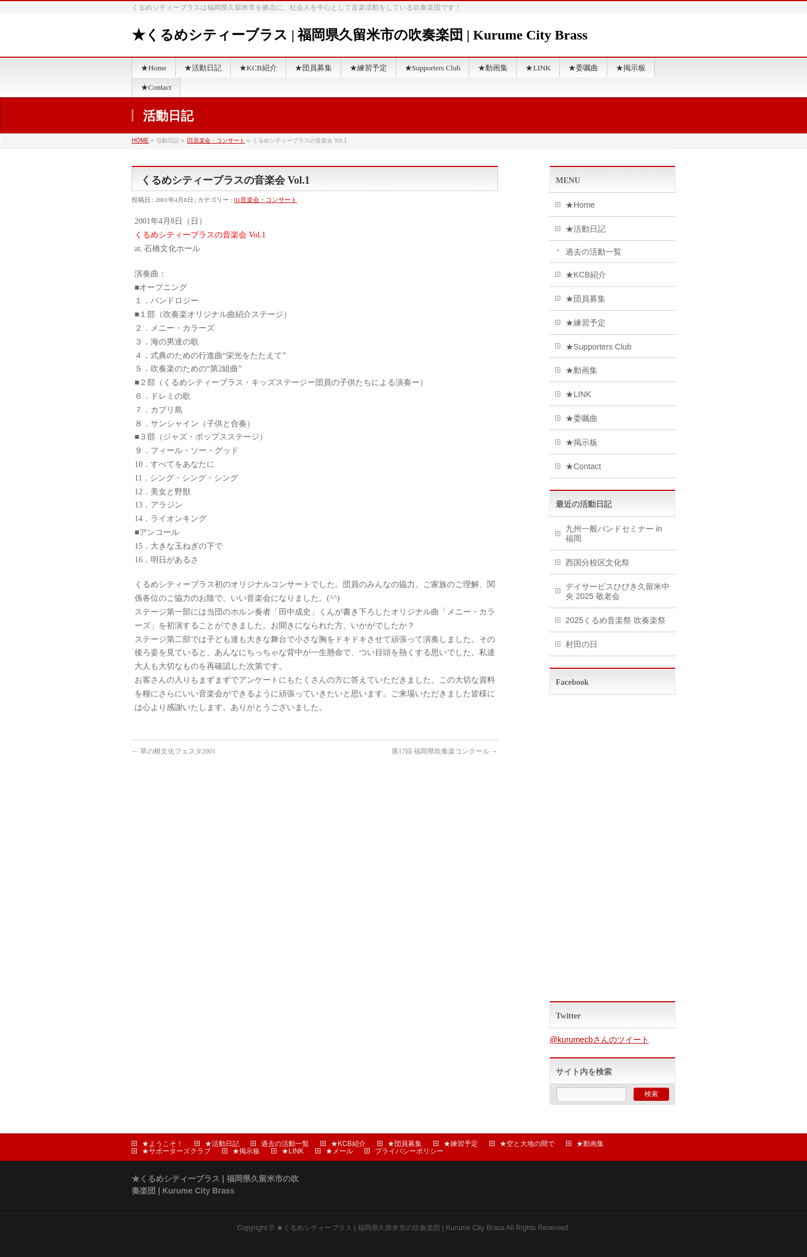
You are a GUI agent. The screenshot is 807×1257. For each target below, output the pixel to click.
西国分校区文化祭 (597, 562)
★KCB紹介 (585, 274)
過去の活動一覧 (593, 251)
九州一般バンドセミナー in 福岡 (613, 533)
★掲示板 (581, 442)
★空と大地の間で (527, 1144)
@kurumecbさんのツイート (599, 1039)
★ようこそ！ (162, 1144)
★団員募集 (585, 298)
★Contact (583, 466)
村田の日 (581, 644)
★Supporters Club (598, 346)
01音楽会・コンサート (216, 140)
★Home (580, 204)
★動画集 (581, 370)
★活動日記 (585, 228)
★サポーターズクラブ (176, 1151)
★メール (339, 1151)
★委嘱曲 (581, 418)
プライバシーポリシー (409, 1151)
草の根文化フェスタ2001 (174, 751)
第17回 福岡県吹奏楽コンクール (444, 751)
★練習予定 (585, 322)
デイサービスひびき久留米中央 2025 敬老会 (617, 591)
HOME (140, 140)
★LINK (578, 394)
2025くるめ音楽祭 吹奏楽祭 (615, 620)
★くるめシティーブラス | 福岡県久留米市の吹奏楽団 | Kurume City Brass (360, 34)
